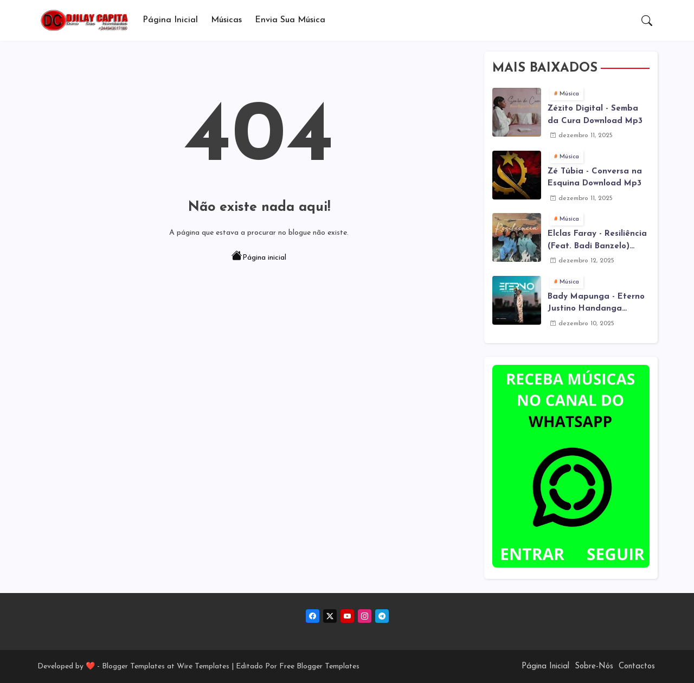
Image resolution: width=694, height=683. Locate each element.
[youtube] (347, 616)
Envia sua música (290, 20)
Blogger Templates (133, 666)
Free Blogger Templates (319, 666)
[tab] (170, 20)
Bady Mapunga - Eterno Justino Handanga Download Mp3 (596, 304)
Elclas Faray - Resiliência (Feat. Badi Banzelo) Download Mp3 (597, 241)
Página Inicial (170, 20)
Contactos (637, 666)
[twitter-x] (330, 616)
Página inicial (259, 257)
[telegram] (382, 616)
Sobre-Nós (594, 666)
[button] (647, 20)
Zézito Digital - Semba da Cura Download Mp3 (595, 115)
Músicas (226, 20)
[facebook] (312, 616)
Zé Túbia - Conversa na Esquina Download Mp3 (595, 177)
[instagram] (364, 616)
